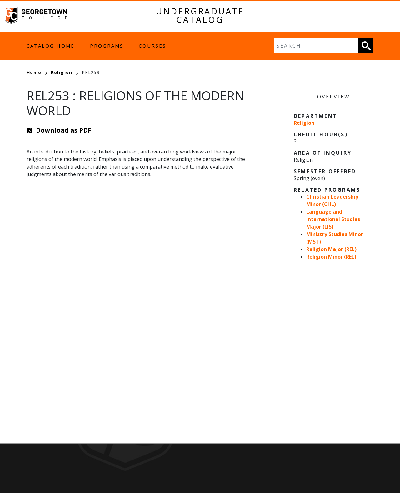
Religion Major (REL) (331, 249)
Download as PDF (63, 130)
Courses (152, 46)
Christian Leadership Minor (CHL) (332, 200)
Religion (64, 72)
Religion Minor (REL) (331, 256)
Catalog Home (51, 46)
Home (37, 72)
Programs (106, 46)
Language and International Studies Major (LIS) (333, 219)
